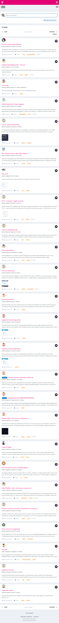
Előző (5, 31)
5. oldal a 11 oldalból (28, 31)
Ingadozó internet (8, 570)
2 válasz (14, 114)
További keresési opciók (50, 20)
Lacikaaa (13, 449)
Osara (12, 592)
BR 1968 (13, 510)
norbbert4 (13, 470)
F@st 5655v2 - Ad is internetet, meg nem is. (17, 488)
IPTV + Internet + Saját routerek (12, 201)
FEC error (5, 174)
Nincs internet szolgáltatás (11, 529)
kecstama (13, 127)
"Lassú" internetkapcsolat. (11, 125)
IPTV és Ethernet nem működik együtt (15, 468)
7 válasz (16, 163)
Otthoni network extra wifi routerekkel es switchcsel (19, 509)
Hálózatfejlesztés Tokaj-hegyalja (13, 104)
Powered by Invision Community (29, 620)
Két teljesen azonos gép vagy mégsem (15, 153)
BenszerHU (14, 379)
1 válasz (14, 75)
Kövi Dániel (14, 572)
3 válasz (16, 309)
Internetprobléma (8, 250)
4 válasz (16, 387)
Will (12, 176)
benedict (13, 46)
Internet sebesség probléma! (12, 44)
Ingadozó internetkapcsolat (11, 320)
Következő (52, 31)
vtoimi (12, 273)
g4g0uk (13, 232)
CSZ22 (12, 531)
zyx (12, 420)
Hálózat (17, 67)
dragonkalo (14, 252)
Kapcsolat (36, 616)
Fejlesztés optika (7, 590)
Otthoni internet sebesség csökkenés (20, 377)
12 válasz (17, 54)
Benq (12, 301)
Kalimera (13, 155)
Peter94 (13, 203)
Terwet (12, 322)
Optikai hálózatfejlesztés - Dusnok (13, 65)
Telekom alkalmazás (21, 87)
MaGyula (13, 106)
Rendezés (55, 34)
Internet (19, 46)
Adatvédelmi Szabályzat (26, 616)
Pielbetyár (13, 490)
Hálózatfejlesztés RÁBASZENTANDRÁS (20, 398)
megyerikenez (14, 400)
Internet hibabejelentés (10, 230)
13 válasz (17, 338)
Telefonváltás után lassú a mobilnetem (15, 418)
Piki (12, 67)
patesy (12, 87)
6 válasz (16, 289)
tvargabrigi (13, 551)
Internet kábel (6, 447)
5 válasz (16, 143)
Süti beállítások (29, 613)
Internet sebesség (8, 271)
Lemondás (5, 85)
